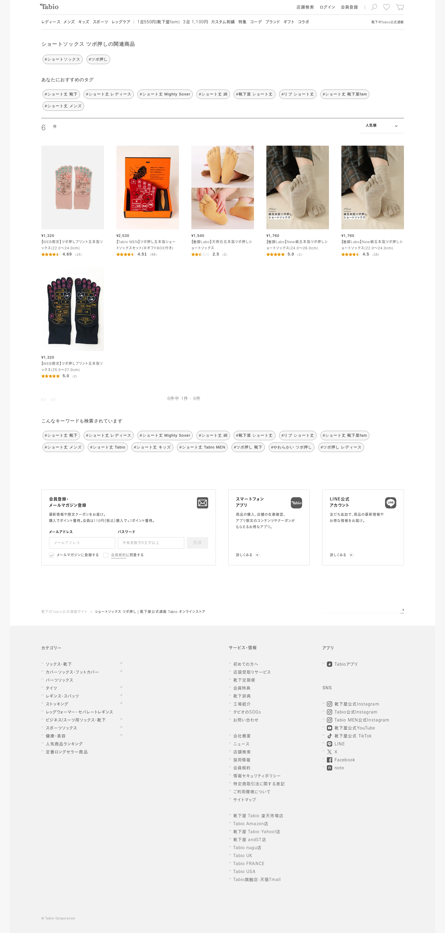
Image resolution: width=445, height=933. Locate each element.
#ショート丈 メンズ (63, 106)
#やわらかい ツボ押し (291, 447)
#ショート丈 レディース (108, 94)
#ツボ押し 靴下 (248, 447)
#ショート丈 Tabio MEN (202, 447)
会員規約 (118, 555)
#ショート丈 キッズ (152, 447)
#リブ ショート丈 (297, 94)
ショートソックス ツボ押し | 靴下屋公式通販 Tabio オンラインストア (150, 612)
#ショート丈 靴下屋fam (345, 94)
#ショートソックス (63, 59)
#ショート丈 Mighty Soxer (165, 94)
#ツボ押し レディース (341, 447)
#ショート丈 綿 (213, 94)
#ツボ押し (98, 59)
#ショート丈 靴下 (61, 94)
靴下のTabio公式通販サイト (64, 612)
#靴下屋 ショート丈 (254, 94)
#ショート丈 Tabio (107, 447)
